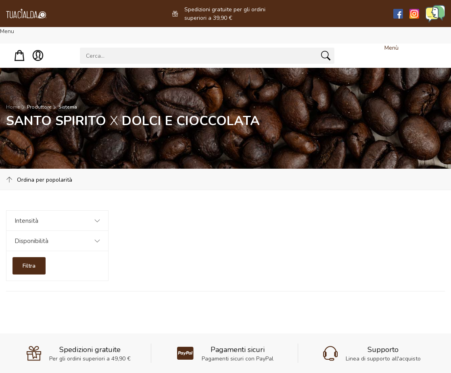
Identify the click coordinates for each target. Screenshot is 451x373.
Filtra (29, 266)
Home (13, 107)
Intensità (26, 221)
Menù (391, 48)
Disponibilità (31, 241)
